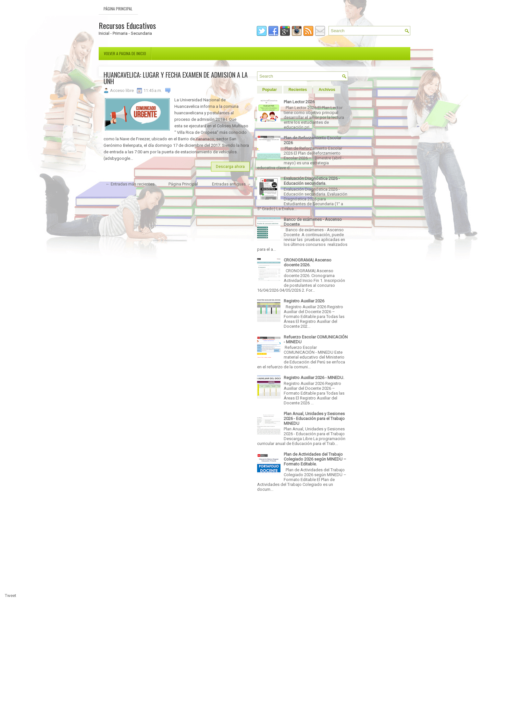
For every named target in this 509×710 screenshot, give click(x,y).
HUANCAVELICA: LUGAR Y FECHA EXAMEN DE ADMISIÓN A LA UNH (176, 77)
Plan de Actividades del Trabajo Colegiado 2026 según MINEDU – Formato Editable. (315, 459)
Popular (269, 89)
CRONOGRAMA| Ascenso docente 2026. (307, 262)
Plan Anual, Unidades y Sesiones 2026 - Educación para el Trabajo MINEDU (314, 418)
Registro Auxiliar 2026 (304, 300)
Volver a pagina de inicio (125, 53)
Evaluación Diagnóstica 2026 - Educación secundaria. (312, 181)
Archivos (326, 89)
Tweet (10, 595)
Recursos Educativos (127, 25)
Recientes (298, 89)
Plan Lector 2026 (299, 101)
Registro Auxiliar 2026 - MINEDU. (314, 377)
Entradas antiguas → (231, 184)
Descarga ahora (230, 166)
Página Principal (118, 8)
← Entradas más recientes (130, 184)
